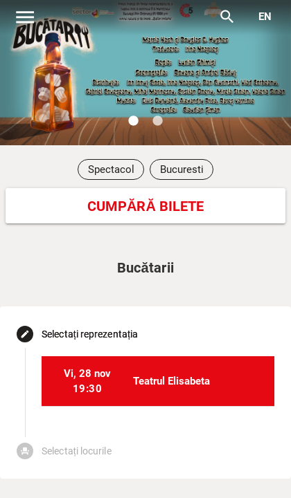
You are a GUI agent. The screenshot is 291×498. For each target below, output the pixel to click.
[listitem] (158, 381)
